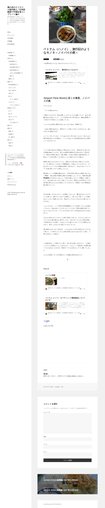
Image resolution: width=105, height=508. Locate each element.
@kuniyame (10, 159)
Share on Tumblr (56, 59)
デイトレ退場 (13, 99)
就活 (11, 76)
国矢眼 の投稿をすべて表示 (74, 376)
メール (45, 444)
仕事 (8, 58)
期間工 (10, 79)
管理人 (9, 32)
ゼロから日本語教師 (15, 73)
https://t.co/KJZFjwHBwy (18, 158)
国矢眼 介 (9, 108)
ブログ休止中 (13, 122)
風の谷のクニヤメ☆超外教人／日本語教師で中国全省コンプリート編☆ (16, 11)
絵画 (10, 143)
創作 (8, 140)
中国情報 (9, 52)
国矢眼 (58, 387)
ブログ (10, 102)
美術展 (10, 134)
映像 (10, 131)
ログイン (9, 176)
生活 (10, 93)
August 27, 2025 (19, 165)
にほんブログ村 (48, 326)
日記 (10, 119)
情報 (8, 82)
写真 (10, 146)
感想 (8, 128)
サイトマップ (10, 35)
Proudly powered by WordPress (52, 504)
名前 (44, 436)
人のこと (11, 87)
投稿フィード (10, 179)
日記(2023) (13, 64)
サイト (45, 452)
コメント (46, 412)
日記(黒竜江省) (14, 67)
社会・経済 (11, 90)
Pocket (62, 59)
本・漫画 (11, 137)
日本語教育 (10, 38)
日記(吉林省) (13, 70)
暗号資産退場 (10, 44)
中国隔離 (9, 41)
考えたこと (11, 116)
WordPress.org (11, 185)
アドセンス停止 (14, 105)
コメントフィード (12, 182)
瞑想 (8, 125)
